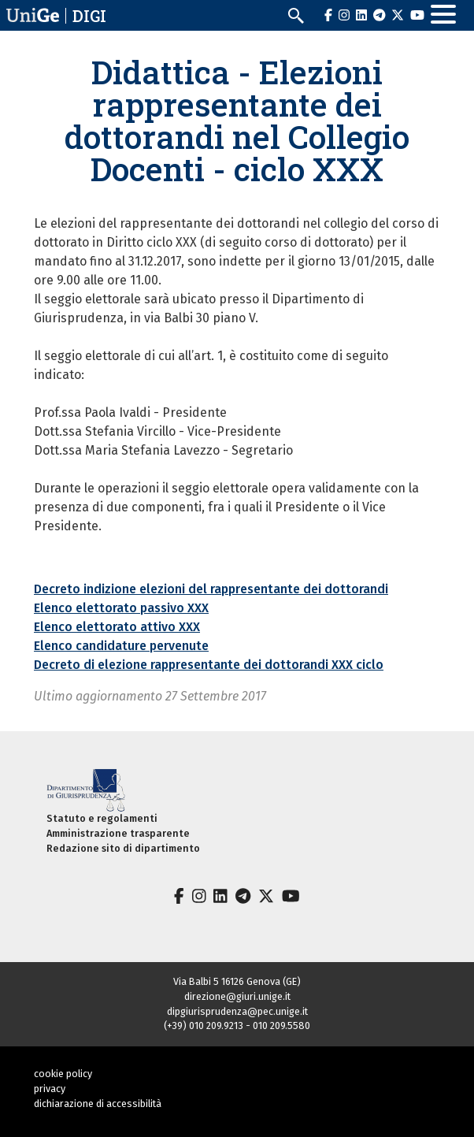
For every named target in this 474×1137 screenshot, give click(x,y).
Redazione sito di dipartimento (123, 848)
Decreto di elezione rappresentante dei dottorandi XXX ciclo (208, 664)
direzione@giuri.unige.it (237, 996)
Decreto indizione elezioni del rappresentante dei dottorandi (211, 589)
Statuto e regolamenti (101, 818)
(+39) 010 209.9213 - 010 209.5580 (237, 1025)
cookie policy (63, 1073)
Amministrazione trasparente (118, 833)
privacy (49, 1088)
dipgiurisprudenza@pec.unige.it (237, 1011)
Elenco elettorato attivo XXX (117, 626)
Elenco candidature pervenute (121, 645)
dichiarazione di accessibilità (97, 1103)
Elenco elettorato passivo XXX (121, 607)
